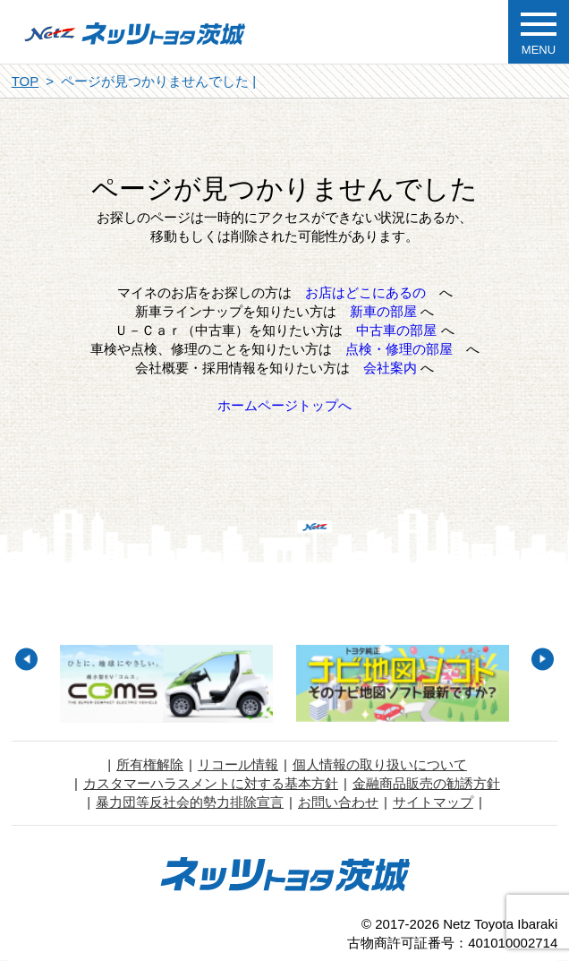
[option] (166, 684)
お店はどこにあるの (365, 292)
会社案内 (390, 367)
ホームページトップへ (284, 405)
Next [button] (542, 659)
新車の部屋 (383, 311)
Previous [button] (26, 659)
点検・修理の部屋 (399, 348)
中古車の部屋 (396, 330)
